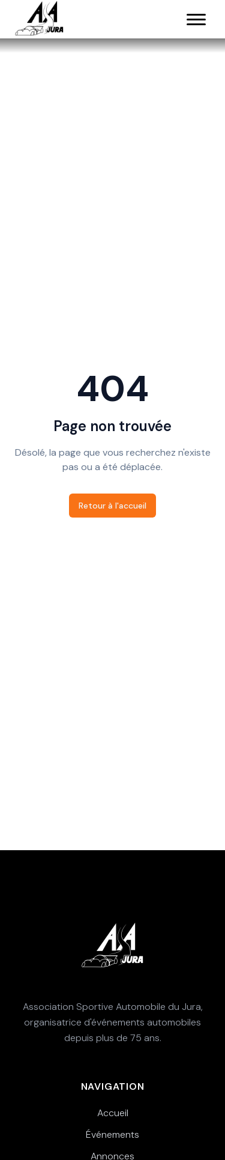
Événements (112, 1134)
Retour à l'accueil (112, 505)
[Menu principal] (196, 19)
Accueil (112, 1113)
